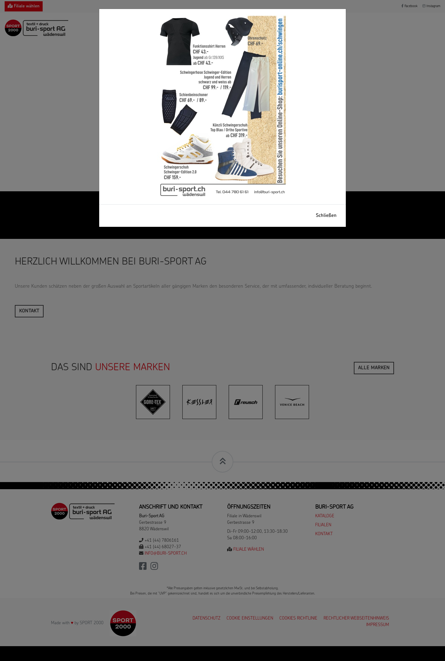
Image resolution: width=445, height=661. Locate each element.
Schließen (326, 215)
